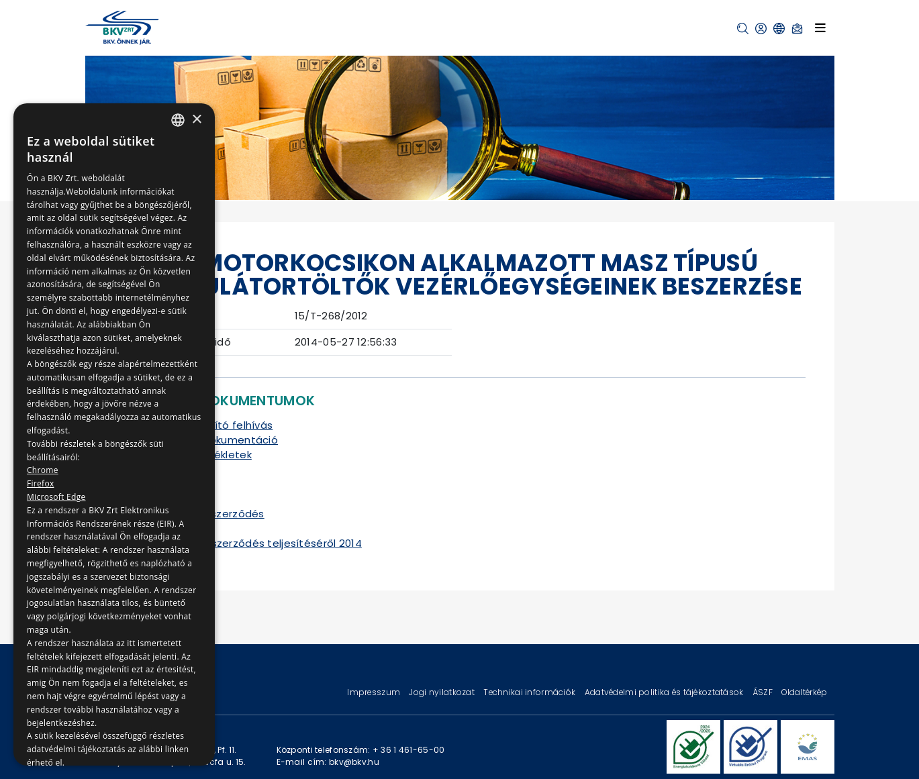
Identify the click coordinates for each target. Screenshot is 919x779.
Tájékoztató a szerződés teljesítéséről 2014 (249, 543)
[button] (743, 28)
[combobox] (178, 120)
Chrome (42, 470)
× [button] (196, 120)
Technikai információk (530, 692)
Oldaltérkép (804, 692)
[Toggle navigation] (820, 28)
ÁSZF (764, 692)
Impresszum (374, 692)
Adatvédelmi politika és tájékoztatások (665, 692)
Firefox (40, 483)
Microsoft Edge (56, 497)
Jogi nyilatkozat (443, 692)
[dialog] (114, 434)
